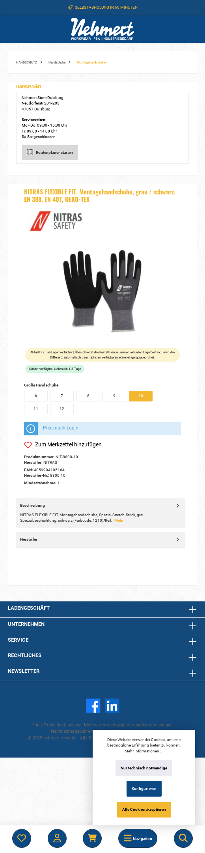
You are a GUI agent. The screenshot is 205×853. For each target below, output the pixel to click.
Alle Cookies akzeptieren (144, 809)
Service (18, 640)
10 (140, 396)
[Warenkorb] (92, 838)
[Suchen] (183, 838)
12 (62, 409)
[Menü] (137, 838)
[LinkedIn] (112, 706)
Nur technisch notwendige (144, 768)
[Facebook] (93, 706)
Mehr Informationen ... (144, 751)
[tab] (100, 513)
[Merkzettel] (21, 838)
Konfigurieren (144, 788)
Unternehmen (26, 624)
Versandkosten (141, 725)
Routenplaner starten (50, 151)
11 (36, 409)
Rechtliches (24, 655)
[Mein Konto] (57, 838)
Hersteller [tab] (100, 539)
